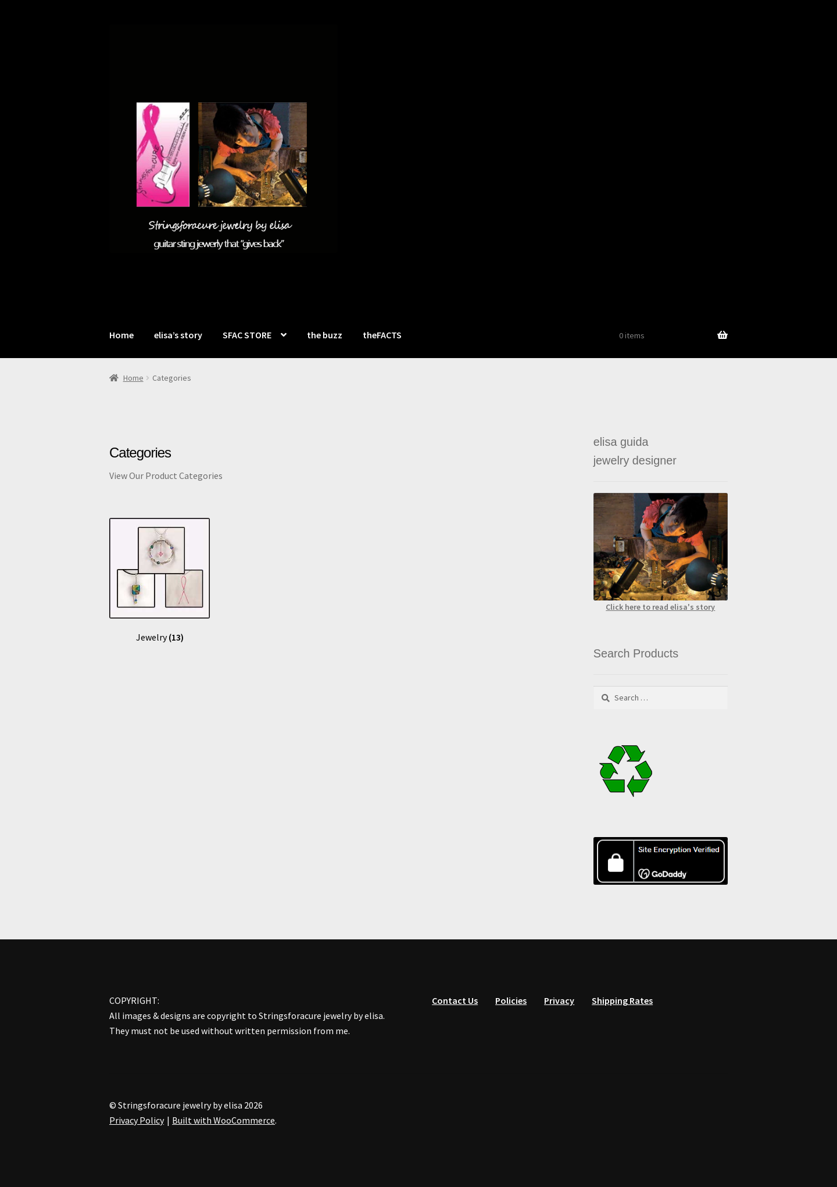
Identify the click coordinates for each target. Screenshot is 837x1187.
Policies (511, 1000)
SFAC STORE (247, 335)
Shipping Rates (622, 1000)
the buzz (324, 335)
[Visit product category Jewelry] (159, 580)
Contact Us (455, 1000)
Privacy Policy (136, 1120)
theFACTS (382, 335)
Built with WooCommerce (223, 1120)
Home (121, 335)
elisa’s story (178, 335)
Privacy (559, 1000)
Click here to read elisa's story (660, 607)
